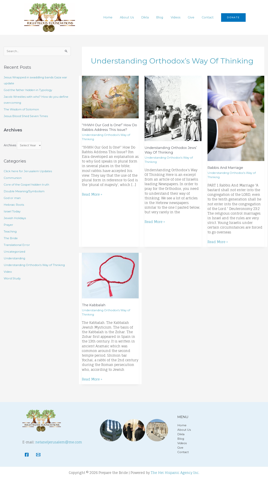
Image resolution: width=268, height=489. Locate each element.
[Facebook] (26, 454)
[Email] (38, 454)
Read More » (92, 194)
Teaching (10, 232)
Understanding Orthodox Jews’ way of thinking (172, 150)
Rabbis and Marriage (226, 167)
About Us (135, 17)
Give (193, 17)
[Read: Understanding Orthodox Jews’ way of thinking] (173, 108)
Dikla (151, 17)
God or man (12, 198)
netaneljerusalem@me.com (58, 442)
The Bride (11, 238)
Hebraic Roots (14, 205)
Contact (208, 17)
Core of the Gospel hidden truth (28, 185)
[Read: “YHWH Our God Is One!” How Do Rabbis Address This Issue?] (110, 97)
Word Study (13, 279)
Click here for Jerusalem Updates (28, 171)
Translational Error (17, 245)
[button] (233, 17)
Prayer (9, 225)
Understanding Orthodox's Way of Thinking (36, 265)
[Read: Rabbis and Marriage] (236, 118)
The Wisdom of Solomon (22, 109)
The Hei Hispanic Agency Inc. (175, 473)
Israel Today (12, 212)
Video (8, 272)
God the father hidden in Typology (30, 90)
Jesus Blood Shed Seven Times (27, 116)
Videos (179, 17)
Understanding (15, 258)
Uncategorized (15, 252)
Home (117, 17)
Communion (13, 178)
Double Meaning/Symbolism (25, 191)
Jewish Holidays (15, 218)
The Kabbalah (94, 305)
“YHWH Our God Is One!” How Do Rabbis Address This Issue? (108, 127)
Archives (10, 145)
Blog (164, 17)
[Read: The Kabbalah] (110, 275)
